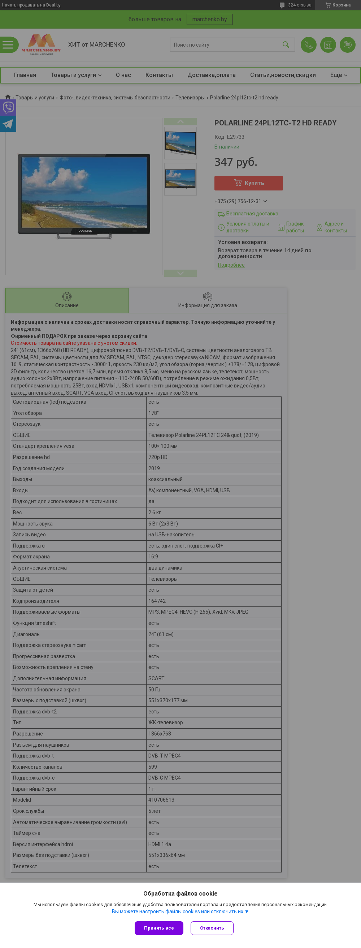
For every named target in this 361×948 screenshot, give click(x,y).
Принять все (159, 928)
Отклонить (212, 928)
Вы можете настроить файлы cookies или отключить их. (178, 911)
